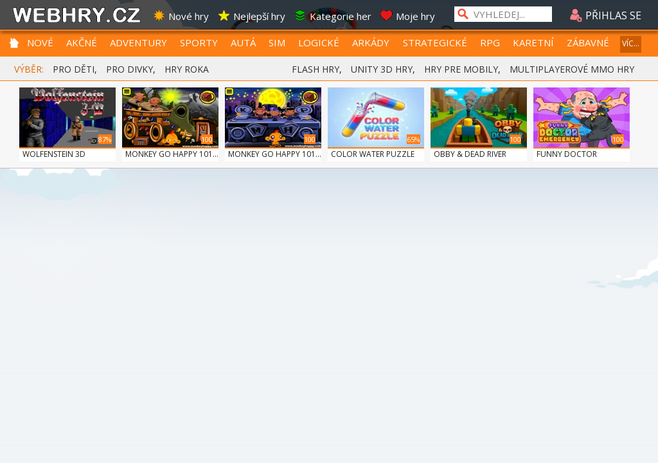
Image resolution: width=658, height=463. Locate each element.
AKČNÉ (81, 42)
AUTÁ (243, 42)
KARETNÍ (533, 42)
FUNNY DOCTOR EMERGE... (567, 159)
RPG (490, 42)
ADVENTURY (138, 42)
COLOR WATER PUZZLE (372, 154)
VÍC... (630, 43)
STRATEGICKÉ (435, 42)
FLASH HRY (315, 69)
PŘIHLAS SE (605, 15)
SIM (277, 42)
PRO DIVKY (129, 69)
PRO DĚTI (73, 69)
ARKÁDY (370, 42)
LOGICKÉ (318, 42)
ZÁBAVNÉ (588, 42)
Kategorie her (332, 16)
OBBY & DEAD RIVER (470, 154)
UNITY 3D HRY (382, 69)
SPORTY (199, 42)
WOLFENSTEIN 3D (53, 154)
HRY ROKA (186, 69)
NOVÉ (40, 42)
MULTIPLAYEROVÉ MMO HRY (572, 69)
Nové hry (180, 16)
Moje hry (407, 16)
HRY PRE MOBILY (461, 69)
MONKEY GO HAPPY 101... (171, 154)
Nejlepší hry (251, 16)
